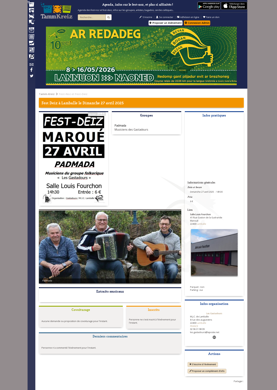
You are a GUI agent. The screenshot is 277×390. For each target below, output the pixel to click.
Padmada (120, 125)
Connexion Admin (197, 22)
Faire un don (211, 17)
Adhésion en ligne (188, 17)
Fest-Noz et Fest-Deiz (73, 94)
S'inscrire (145, 17)
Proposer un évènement (165, 22)
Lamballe (69, 102)
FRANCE (194, 326)
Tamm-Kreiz (47, 94)
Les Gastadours (214, 313)
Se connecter (164, 17)
